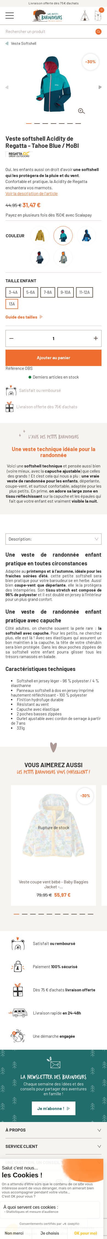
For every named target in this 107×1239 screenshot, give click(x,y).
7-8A (48, 292)
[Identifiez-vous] (85, 15)
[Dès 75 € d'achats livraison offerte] (51, 990)
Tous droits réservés (77, 1228)
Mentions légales (24, 1233)
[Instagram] (60, 1182)
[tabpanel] (53, 83)
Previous (7, 87)
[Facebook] (71, 1182)
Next (100, 87)
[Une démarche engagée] (41, 1036)
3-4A (13, 292)
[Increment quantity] (95, 338)
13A (12, 303)
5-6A (30, 292)
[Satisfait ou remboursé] (41, 943)
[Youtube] (81, 1182)
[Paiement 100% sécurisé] (42, 966)
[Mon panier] (98, 15)
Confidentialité (55, 1233)
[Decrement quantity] (11, 338)
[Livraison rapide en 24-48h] (44, 1013)
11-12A (84, 292)
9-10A (66, 292)
